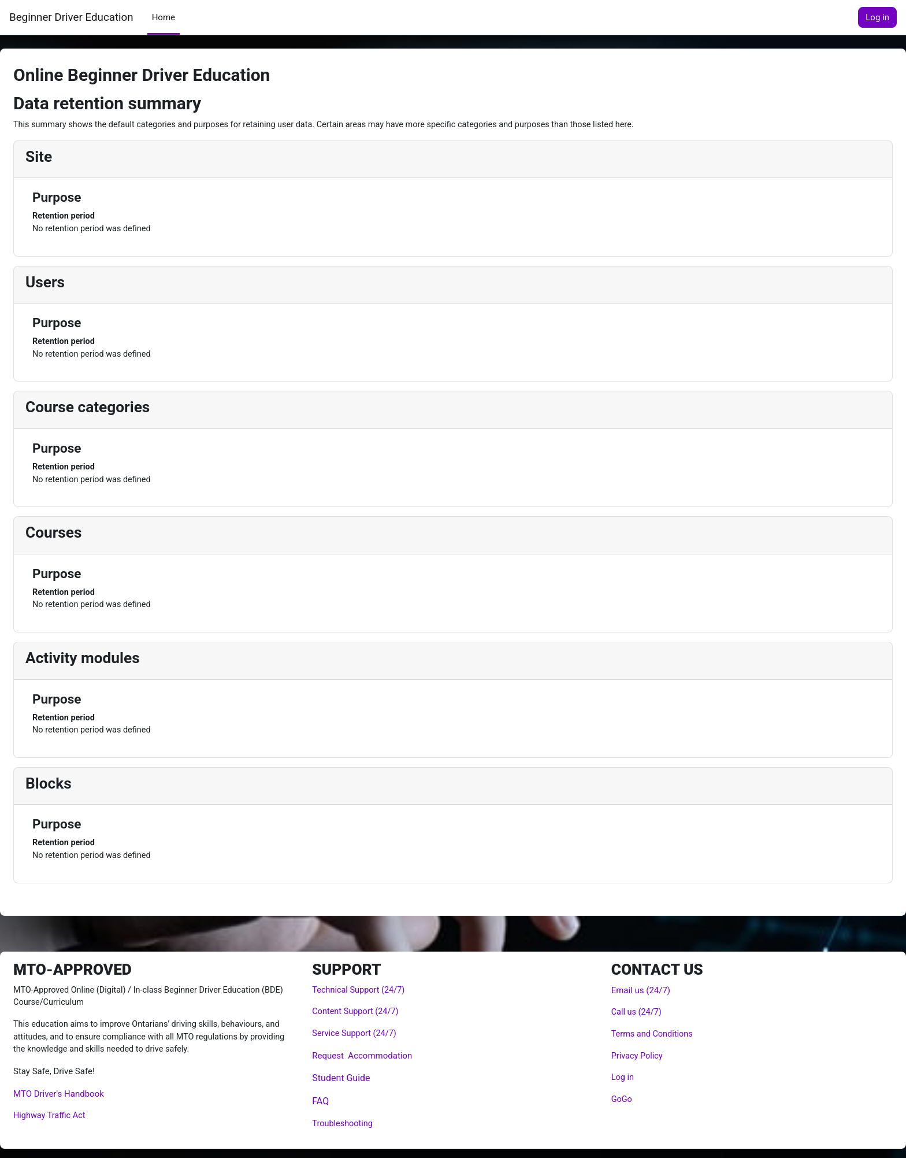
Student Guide (350, 1077)
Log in (877, 17)
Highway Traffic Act (78, 1116)
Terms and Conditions (644, 1033)
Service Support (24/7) (365, 1033)
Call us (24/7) (628, 1010)
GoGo (613, 1099)
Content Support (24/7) (366, 1010)
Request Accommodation (371, 1055)
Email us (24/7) (631, 988)
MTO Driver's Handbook (86, 1094)
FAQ (329, 1101)
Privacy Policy (628, 1055)
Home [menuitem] (163, 17)
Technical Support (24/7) (369, 988)
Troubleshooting (352, 1124)
